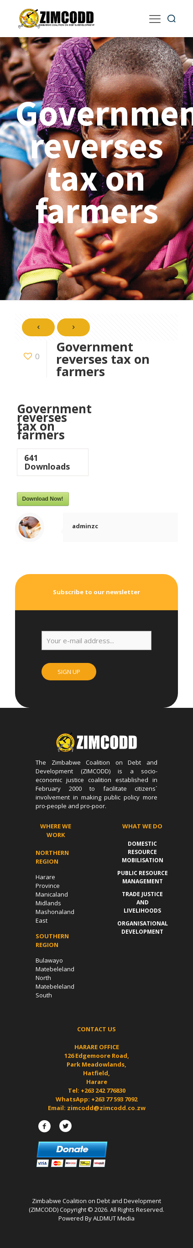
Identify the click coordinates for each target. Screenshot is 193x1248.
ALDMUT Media (114, 1218)
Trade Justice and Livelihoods (142, 902)
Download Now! (42, 499)
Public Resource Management (142, 877)
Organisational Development (142, 928)
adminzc (85, 526)
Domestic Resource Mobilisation (142, 852)
